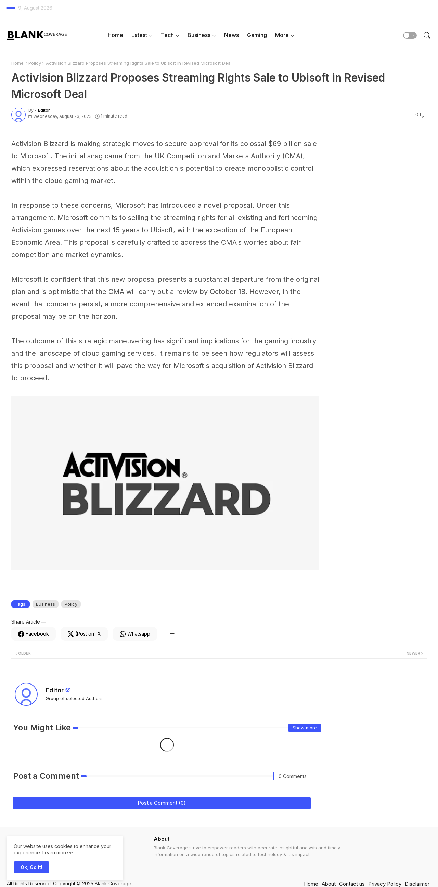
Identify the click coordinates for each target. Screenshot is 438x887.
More (282, 35)
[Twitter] (84, 634)
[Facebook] (33, 634)
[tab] (115, 35)
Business (199, 35)
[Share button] (172, 634)
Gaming (257, 35)
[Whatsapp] (135, 634)
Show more (305, 727)
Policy (34, 63)
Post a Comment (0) (162, 803)
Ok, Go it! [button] (31, 867)
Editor (55, 690)
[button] (410, 35)
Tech (167, 35)
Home (115, 35)
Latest (139, 35)
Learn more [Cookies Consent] (55, 852)
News (231, 35)
